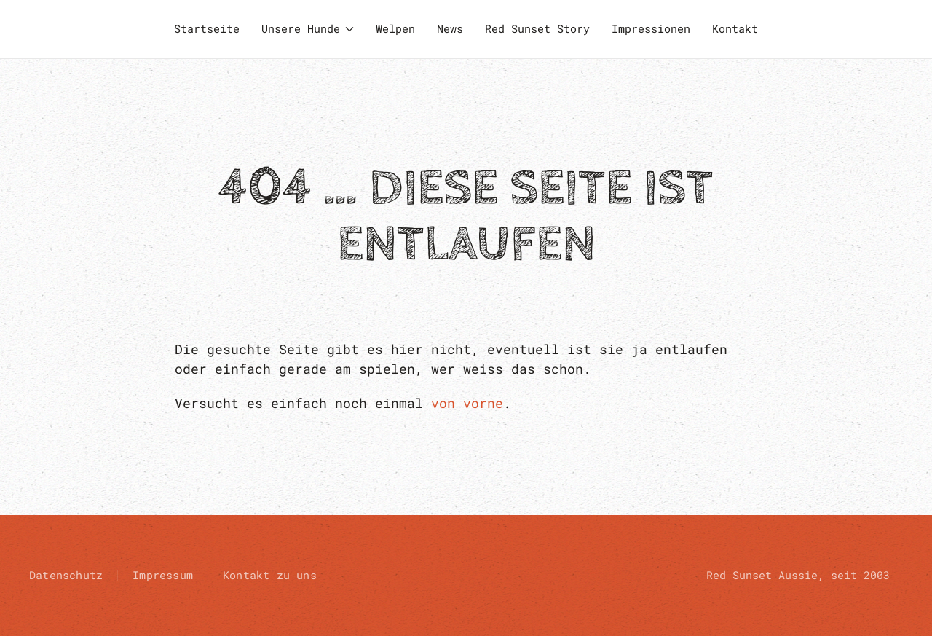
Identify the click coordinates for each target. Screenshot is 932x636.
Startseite (207, 28)
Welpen (395, 28)
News (450, 28)
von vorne (467, 403)
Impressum (163, 575)
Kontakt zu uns (270, 575)
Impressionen (651, 28)
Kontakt (735, 28)
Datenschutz (66, 575)
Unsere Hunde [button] (308, 28)
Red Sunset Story (537, 28)
